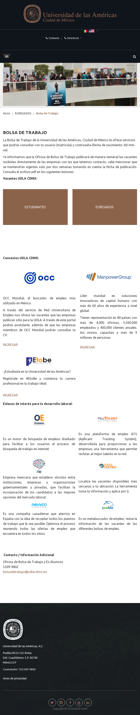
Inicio (6, 113)
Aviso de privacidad (15, 678)
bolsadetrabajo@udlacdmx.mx (25, 572)
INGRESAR (10, 344)
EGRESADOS (23, 113)
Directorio (73, 38)
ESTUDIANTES (35, 207)
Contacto (54, 38)
